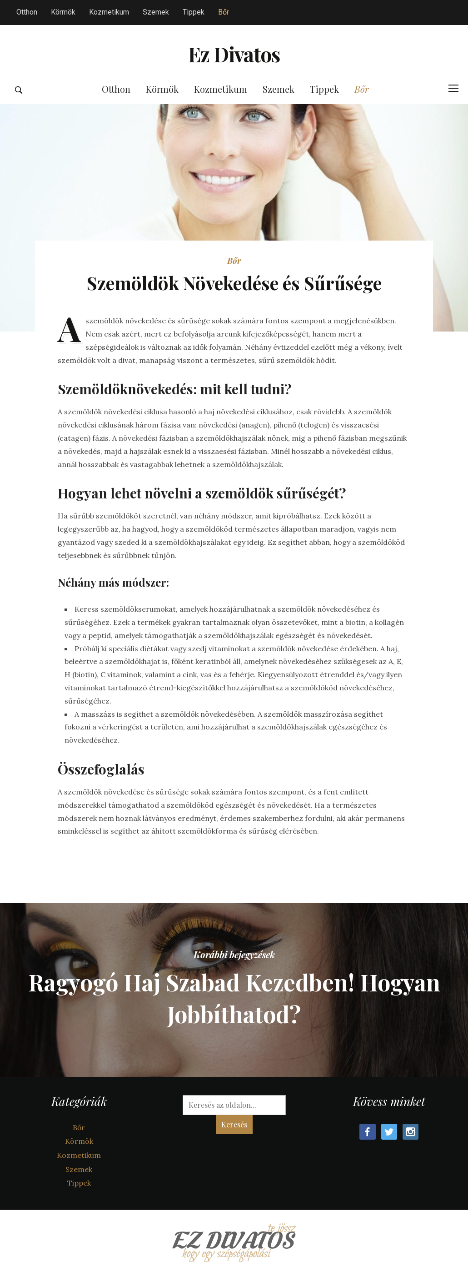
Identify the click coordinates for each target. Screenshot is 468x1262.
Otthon (26, 12)
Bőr (223, 12)
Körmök (63, 12)
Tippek (193, 12)
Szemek (156, 12)
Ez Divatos (234, 66)
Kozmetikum (109, 12)
